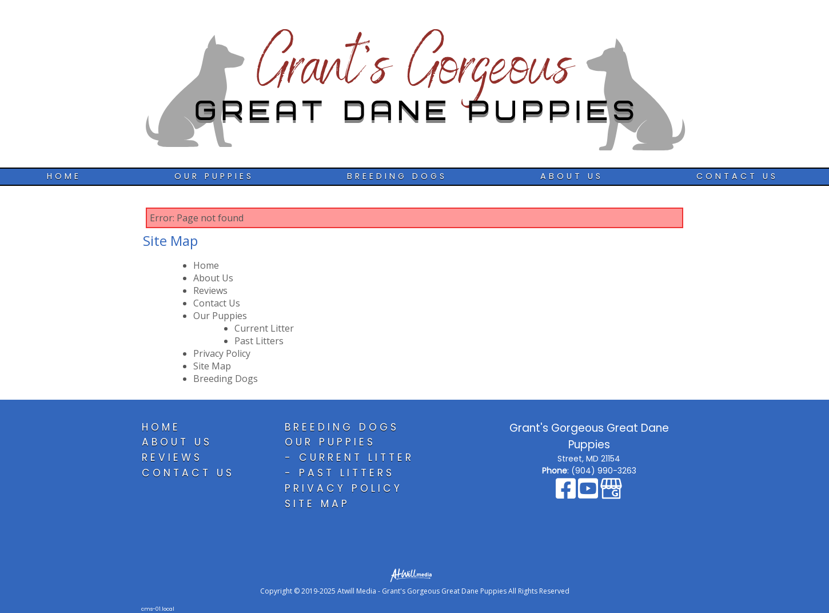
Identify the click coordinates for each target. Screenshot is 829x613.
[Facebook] (567, 494)
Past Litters (259, 341)
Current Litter (264, 328)
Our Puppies (214, 176)
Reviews (210, 290)
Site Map (212, 366)
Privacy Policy (221, 353)
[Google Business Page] (611, 494)
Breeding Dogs (397, 176)
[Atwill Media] (414, 574)
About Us (571, 176)
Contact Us (737, 176)
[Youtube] (589, 494)
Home (64, 176)
